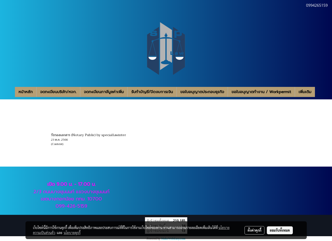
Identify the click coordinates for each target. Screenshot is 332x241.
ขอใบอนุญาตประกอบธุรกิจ (202, 92)
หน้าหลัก (26, 92)
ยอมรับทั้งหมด (280, 230)
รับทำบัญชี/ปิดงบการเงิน (152, 92)
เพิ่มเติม (305, 92)
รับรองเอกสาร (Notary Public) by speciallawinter (88, 135)
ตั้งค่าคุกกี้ (254, 230)
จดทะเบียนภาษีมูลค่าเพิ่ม (104, 92)
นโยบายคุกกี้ (72, 232)
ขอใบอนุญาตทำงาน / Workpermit (261, 92)
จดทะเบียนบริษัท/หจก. (58, 92)
